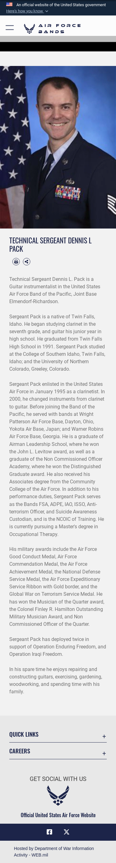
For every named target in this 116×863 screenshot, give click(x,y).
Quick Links (23, 734)
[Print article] (16, 261)
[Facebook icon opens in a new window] (49, 832)
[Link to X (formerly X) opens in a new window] (66, 832)
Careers (19, 750)
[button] (27, 11)
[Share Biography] (26, 261)
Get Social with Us (58, 778)
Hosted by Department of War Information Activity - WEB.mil (54, 851)
